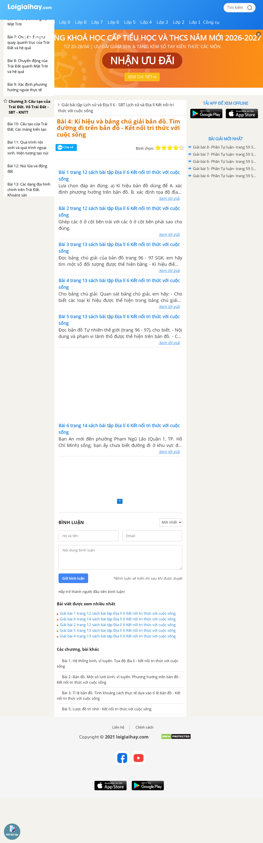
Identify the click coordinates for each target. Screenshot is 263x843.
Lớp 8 (81, 22)
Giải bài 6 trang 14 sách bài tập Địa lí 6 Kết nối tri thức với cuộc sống (118, 618)
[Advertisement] (120, 384)
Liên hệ (118, 727)
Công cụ (211, 22)
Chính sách (144, 727)
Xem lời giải (169, 198)
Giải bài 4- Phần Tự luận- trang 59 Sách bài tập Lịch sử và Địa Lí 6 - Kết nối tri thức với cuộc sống (225, 175)
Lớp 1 (195, 22)
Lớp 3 (162, 22)
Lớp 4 (146, 22)
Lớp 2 (178, 22)
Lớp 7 (97, 22)
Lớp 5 (130, 22)
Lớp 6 (113, 22)
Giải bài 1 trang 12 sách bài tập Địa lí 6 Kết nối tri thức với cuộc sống (118, 613)
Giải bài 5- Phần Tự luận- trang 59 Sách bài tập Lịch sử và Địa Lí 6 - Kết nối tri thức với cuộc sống (225, 168)
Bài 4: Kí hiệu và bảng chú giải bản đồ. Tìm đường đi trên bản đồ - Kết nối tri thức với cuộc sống (118, 127)
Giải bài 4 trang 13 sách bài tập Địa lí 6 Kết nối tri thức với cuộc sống (118, 635)
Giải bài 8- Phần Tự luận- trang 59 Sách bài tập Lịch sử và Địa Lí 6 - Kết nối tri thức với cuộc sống (225, 147)
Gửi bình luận (73, 578)
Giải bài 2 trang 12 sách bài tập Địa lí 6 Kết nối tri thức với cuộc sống (118, 624)
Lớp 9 (64, 22)
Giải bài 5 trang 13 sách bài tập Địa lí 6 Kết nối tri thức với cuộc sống (118, 630)
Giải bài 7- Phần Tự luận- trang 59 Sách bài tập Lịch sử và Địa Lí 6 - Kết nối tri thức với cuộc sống (225, 154)
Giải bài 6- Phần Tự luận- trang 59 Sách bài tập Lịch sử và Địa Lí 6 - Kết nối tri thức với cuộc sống (225, 161)
